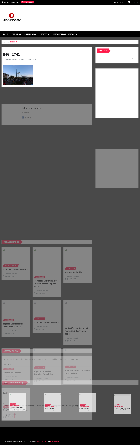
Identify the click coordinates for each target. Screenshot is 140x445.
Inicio (5, 34)
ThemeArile (54, 441)
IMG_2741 (13, 42)
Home (5, 42)
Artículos (16, 34)
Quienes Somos (30, 34)
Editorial (45, 34)
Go (133, 59)
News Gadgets (41, 441)
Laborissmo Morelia (10, 60)
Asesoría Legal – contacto (65, 34)
